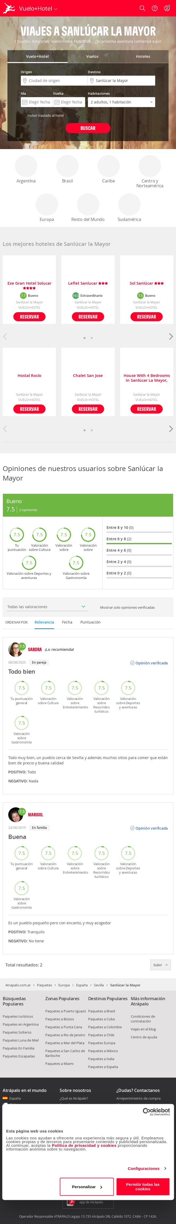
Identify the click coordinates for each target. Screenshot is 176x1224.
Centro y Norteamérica (150, 172)
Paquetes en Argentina (21, 1024)
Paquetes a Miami (59, 1063)
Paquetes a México (103, 1050)
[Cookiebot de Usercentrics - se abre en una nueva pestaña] (146, 1112)
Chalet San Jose (88, 375)
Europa (47, 207)
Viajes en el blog (143, 1029)
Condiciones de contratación (143, 1018)
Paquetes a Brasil (101, 1011)
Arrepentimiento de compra (138, 1098)
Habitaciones (99, 93)
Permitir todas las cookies (143, 1186)
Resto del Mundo (88, 207)
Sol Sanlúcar (147, 283)
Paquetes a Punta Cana (63, 1027)
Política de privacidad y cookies (84, 1145)
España (82, 985)
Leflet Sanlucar (88, 283)
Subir (160, 964)
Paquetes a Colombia (105, 1027)
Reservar (29, 316)
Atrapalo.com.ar (18, 985)
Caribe (109, 169)
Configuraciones (144, 1168)
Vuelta (58, 93)
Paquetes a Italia (101, 1058)
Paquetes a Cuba (101, 1019)
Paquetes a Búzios (59, 1019)
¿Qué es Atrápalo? (74, 1098)
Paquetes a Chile (101, 1035)
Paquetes (44, 985)
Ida (23, 93)
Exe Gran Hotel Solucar (29, 285)
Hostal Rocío (29, 375)
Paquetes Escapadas (19, 1056)
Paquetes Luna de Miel (21, 1040)
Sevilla (99, 985)
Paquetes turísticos (18, 1016)
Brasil (67, 169)
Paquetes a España (103, 1066)
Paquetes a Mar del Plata (64, 1042)
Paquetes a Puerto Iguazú (65, 1011)
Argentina (26, 169)
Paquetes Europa (101, 1042)
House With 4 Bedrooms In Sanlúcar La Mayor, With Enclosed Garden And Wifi (147, 378)
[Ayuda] (155, 8)
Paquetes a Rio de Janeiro (65, 1035)
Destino (94, 71)
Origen (26, 71)
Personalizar (87, 1186)
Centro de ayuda (144, 1037)
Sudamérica (129, 207)
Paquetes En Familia (18, 1048)
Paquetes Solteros (17, 1032)
